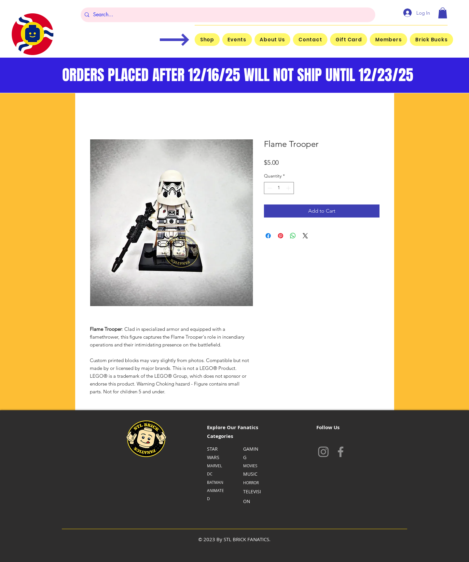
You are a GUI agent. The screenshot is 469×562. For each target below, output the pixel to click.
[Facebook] (341, 452)
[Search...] (227, 14)
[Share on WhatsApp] (293, 236)
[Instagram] (323, 452)
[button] (442, 12)
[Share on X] (305, 236)
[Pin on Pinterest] (280, 236)
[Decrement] (269, 188)
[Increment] (289, 188)
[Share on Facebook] (268, 236)
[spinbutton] (279, 188)
